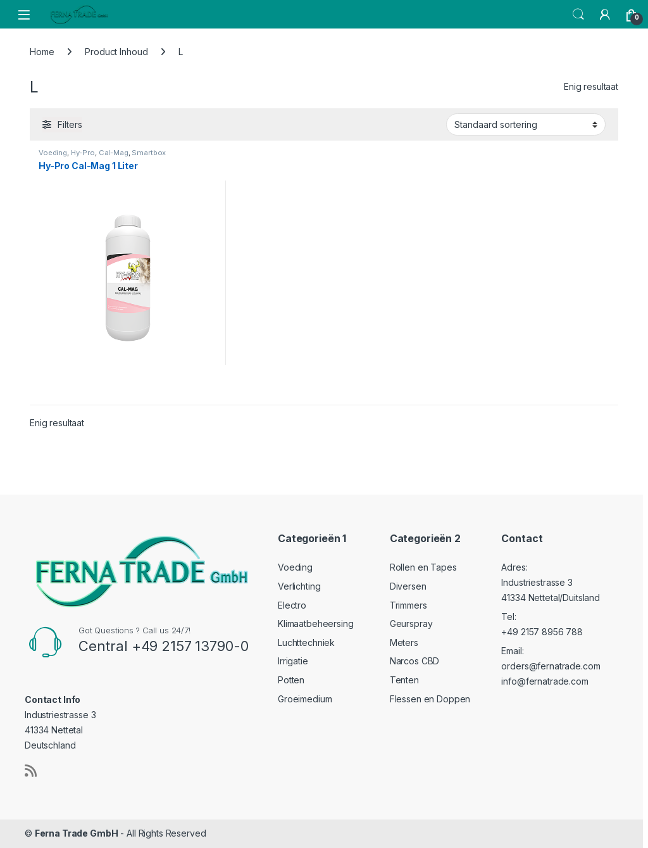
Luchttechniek (306, 642)
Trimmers (408, 605)
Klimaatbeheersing (316, 623)
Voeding (53, 152)
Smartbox (149, 152)
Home (42, 51)
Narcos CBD (415, 660)
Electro (292, 605)
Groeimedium (305, 698)
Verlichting (299, 586)
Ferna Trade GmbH (76, 833)
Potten (291, 679)
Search (578, 15)
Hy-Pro (83, 152)
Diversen (408, 586)
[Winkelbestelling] (526, 124)
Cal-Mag (113, 152)
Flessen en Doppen (430, 698)
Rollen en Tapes (423, 567)
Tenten (404, 679)
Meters (404, 642)
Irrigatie (293, 660)
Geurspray (411, 623)
